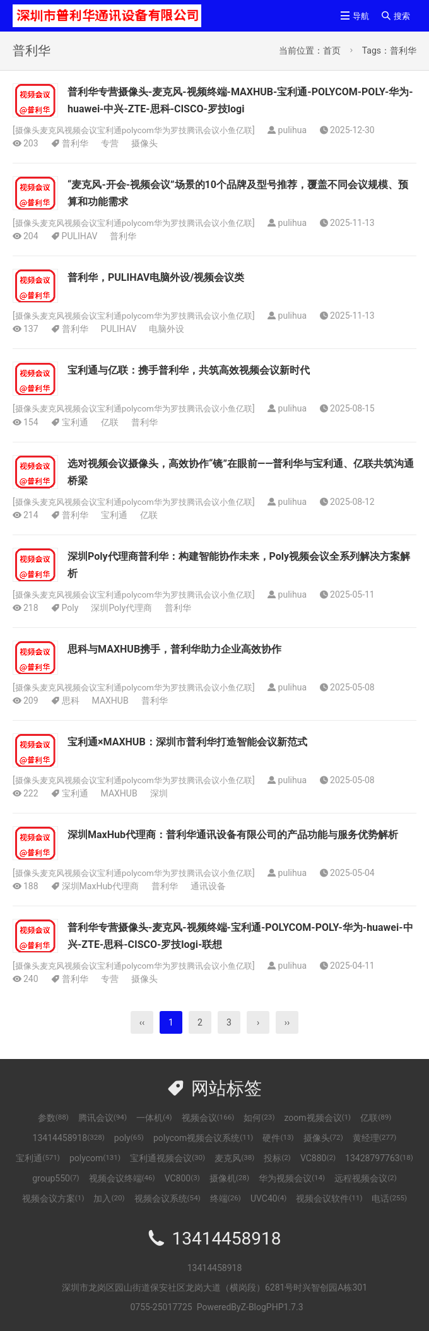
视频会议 (208, 1117)
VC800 (182, 1178)
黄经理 (375, 1137)
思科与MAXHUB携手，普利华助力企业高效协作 (174, 648)
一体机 (154, 1117)
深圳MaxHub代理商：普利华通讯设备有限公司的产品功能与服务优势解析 (233, 834)
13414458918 (69, 1137)
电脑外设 (166, 329)
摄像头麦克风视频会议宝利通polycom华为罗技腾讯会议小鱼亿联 (142, 130)
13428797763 (379, 1157)
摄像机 (229, 1178)
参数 (53, 1117)
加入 (108, 1198)
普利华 (75, 143)
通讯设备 (208, 885)
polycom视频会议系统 (203, 1137)
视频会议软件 (329, 1198)
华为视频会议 (292, 1178)
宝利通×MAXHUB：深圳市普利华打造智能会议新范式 (187, 741)
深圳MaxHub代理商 (100, 885)
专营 (110, 143)
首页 (332, 50)
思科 (70, 700)
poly (129, 1137)
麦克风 (234, 1157)
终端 (225, 1198)
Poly (70, 607)
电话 (389, 1198)
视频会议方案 (53, 1198)
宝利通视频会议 (167, 1157)
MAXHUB (110, 700)
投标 (277, 1157)
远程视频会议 (365, 1178)
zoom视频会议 (317, 1117)
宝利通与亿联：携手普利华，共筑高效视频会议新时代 (189, 370)
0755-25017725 (161, 1306)
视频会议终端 (122, 1178)
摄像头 (144, 143)
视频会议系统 (167, 1198)
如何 (259, 1117)
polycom (94, 1157)
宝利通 (75, 422)
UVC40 (268, 1198)
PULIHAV (80, 236)
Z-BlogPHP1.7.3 (272, 1306)
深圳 (159, 793)
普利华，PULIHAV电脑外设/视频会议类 (156, 277)
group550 (55, 1178)
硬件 (277, 1137)
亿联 (110, 422)
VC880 (318, 1157)
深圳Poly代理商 (121, 607)
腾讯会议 (102, 1117)
